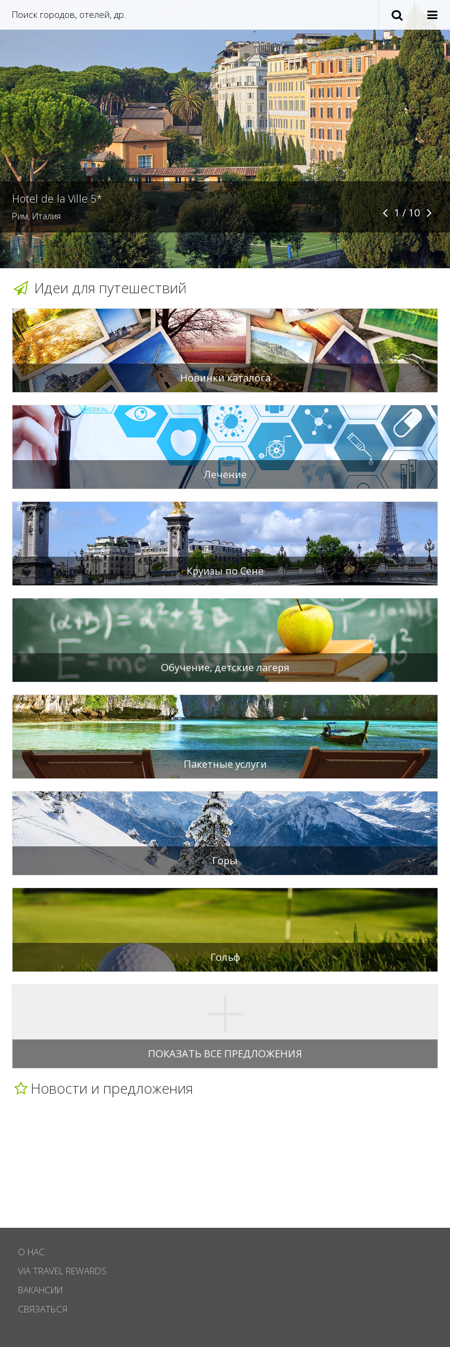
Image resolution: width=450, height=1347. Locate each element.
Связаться (42, 1309)
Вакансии (40, 1290)
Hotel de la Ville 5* (57, 198)
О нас (31, 1252)
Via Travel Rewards (62, 1271)
